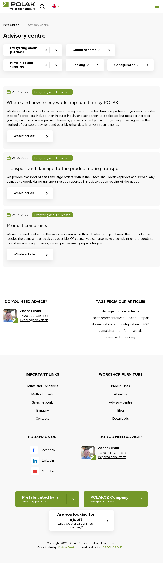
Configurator (126, 65)
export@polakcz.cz (34, 320)
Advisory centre (120, 402)
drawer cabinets (103, 324)
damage (108, 311)
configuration (129, 324)
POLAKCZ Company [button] (109, 499)
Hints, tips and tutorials (28, 65)
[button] (55, 6)
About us (120, 394)
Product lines (120, 386)
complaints (107, 331)
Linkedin (48, 461)
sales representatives (108, 318)
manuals (136, 331)
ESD (146, 324)
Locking (81, 65)
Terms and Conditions (42, 386)
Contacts (42, 418)
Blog (120, 410)
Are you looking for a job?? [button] (75, 520)
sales (132, 318)
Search (42, 6)
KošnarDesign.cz (69, 547)
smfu (122, 331)
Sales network (42, 402)
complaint (113, 337)
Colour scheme (86, 50)
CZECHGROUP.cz (114, 547)
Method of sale (42, 394)
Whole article (24, 136)
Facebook (48, 450)
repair (145, 318)
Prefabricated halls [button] (40, 499)
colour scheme (128, 311)
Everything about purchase (28, 50)
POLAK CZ (19, 4)
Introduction (11, 25)
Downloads (120, 418)
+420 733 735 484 (34, 316)
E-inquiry (42, 410)
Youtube (48, 471)
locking (130, 337)
